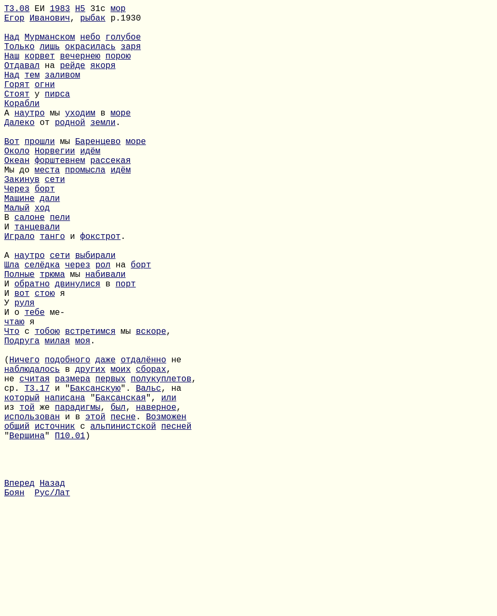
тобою (47, 404)
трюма (52, 335)
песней (176, 520)
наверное (156, 497)
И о (14, 381)
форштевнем (60, 195)
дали (50, 242)
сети (55, 219)
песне (123, 509)
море (121, 137)
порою (118, 68)
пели (60, 265)
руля (24, 370)
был (118, 497)
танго (52, 288)
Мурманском (49, 45)
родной (70, 149)
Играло (19, 288)
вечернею (80, 68)
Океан (17, 195)
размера (72, 462)
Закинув (22, 219)
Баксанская (120, 486)
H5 (80, 10)
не (12, 462)
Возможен (166, 509)
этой (95, 509)
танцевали (37, 277)
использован (32, 509)
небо (90, 45)
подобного (67, 439)
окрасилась (90, 56)
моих (121, 451)
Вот (12, 172)
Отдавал (22, 79)
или (169, 486)
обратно (32, 346)
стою (45, 358)
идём (90, 184)
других (90, 451)
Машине (19, 242)
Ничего (24, 439)
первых (110, 462)
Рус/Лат (52, 602)
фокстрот (100, 288)
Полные (19, 335)
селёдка (42, 323)
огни (45, 103)
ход (42, 253)
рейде (72, 79)
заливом (62, 91)
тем (32, 91)
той (27, 497)
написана (65, 486)
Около (17, 184)
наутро (29, 137)
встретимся (90, 404)
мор (118, 10)
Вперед (19, 590)
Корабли (22, 126)
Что (12, 404)
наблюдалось (32, 451)
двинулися (77, 346)
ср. (14, 474)
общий (17, 520)
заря (131, 56)
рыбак (92, 21)
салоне (29, 265)
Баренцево (97, 172)
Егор (14, 21)
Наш (12, 68)
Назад (52, 590)
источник (55, 520)
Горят (17, 103)
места (47, 207)
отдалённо (143, 439)
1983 (60, 10)
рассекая (110, 195)
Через (17, 230)
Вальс (148, 474)
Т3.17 (37, 474)
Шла (12, 323)
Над (12, 45)
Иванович (50, 21)
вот (22, 358)
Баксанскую (95, 474)
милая (57, 416)
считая (35, 462)
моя (82, 416)
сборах (151, 451)
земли (102, 149)
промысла (85, 207)
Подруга (22, 416)
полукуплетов (161, 462)
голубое (123, 45)
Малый (17, 253)
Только (19, 56)
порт (125, 346)
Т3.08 (17, 10)
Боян (14, 602)
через (77, 323)
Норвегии (55, 184)
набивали (105, 335)
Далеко (19, 149)
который (22, 486)
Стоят (17, 114)
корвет (39, 68)
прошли (39, 172)
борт (45, 230)
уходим (80, 137)
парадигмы (77, 497)
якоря (102, 79)
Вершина (27, 532)
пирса (57, 114)
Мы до (19, 207)
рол (103, 323)
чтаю (14, 393)
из (12, 497)
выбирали (95, 311)
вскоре (151, 404)
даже (105, 439)
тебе (34, 381)
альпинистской (123, 520)
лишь (50, 56)
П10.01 (70, 532)
